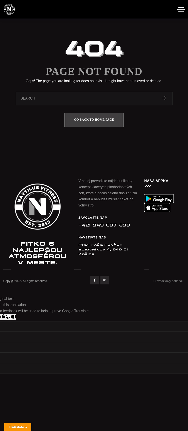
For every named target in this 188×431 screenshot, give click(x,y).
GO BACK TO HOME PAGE (94, 119)
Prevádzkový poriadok (168, 281)
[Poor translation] (10, 317)
